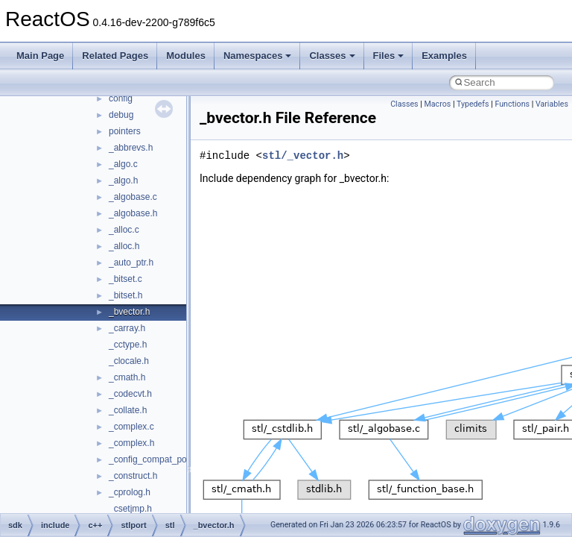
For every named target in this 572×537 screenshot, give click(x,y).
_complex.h (131, 443)
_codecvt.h (130, 394)
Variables (552, 104)
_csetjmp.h (130, 508)
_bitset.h (125, 295)
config (121, 98)
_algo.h (123, 180)
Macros (438, 104)
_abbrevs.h (131, 147)
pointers (125, 131)
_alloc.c (124, 229)
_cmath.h (127, 377)
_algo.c (123, 164)
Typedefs (473, 104)
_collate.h (128, 410)
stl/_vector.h (302, 155)
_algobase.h (133, 213)
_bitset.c (125, 279)
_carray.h (127, 328)
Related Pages (115, 55)
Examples (444, 55)
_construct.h (133, 476)
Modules (186, 55)
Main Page (40, 55)
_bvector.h (129, 312)
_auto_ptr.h (131, 262)
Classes (332, 55)
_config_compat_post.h (155, 459)
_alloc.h (124, 246)
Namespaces (257, 55)
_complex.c (131, 426)
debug (121, 115)
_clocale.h (129, 361)
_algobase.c (133, 197)
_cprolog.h (129, 492)
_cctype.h (128, 344)
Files (388, 55)
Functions (512, 104)
